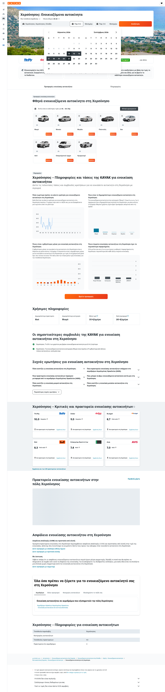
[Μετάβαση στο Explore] (3, 24)
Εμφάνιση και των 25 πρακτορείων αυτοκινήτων (49, 469)
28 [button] (69, 64)
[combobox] (31, 19)
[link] (86, 296)
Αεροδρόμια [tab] (40, 593)
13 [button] (64, 54)
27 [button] (64, 64)
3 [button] (48, 48)
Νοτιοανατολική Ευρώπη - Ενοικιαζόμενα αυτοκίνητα (48, 660)
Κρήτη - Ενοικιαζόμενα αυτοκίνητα (113, 658)
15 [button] (74, 54)
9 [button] (79, 48)
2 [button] (79, 43)
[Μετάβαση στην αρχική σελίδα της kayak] (14, 3)
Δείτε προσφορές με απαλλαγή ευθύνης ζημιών (49, 549)
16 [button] (79, 54)
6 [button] (63, 48)
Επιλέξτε (48, 134)
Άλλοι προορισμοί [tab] (53, 593)
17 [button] (48, 59)
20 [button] (64, 59)
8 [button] (74, 48)
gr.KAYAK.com (36, 658)
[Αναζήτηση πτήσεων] (3, 10)
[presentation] (134, 407)
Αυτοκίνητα (46, 658)
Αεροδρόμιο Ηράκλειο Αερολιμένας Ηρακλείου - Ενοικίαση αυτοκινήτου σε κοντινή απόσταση (53, 607)
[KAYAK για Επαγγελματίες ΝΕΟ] (3, 33)
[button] (3, 3)
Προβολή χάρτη (134, 479)
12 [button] (59, 54)
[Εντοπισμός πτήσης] (3, 29)
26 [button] (59, 64)
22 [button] (74, 59)
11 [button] (53, 54)
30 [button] (79, 64)
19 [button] (59, 59)
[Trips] (3, 39)
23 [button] (79, 59)
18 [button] (54, 59)
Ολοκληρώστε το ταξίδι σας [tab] (92, 593)
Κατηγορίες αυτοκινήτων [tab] (71, 593)
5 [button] (58, 48)
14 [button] (69, 54)
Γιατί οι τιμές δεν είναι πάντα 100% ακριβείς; (87, 686)
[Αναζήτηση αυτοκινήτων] (3, 18)
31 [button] (49, 69)
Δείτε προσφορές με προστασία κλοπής (46, 552)
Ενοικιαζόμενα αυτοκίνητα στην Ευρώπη (63, 658)
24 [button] (49, 64)
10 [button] (49, 54)
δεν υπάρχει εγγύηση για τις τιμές (76, 672)
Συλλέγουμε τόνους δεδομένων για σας (87, 682)
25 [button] (54, 64)
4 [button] (53, 48)
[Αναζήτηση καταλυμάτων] (3, 14)
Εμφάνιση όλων (61, 429)
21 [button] (69, 59)
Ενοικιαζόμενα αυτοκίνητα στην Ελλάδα (89, 658)
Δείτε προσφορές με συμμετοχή (44, 567)
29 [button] (74, 64)
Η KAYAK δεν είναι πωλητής (87, 678)
